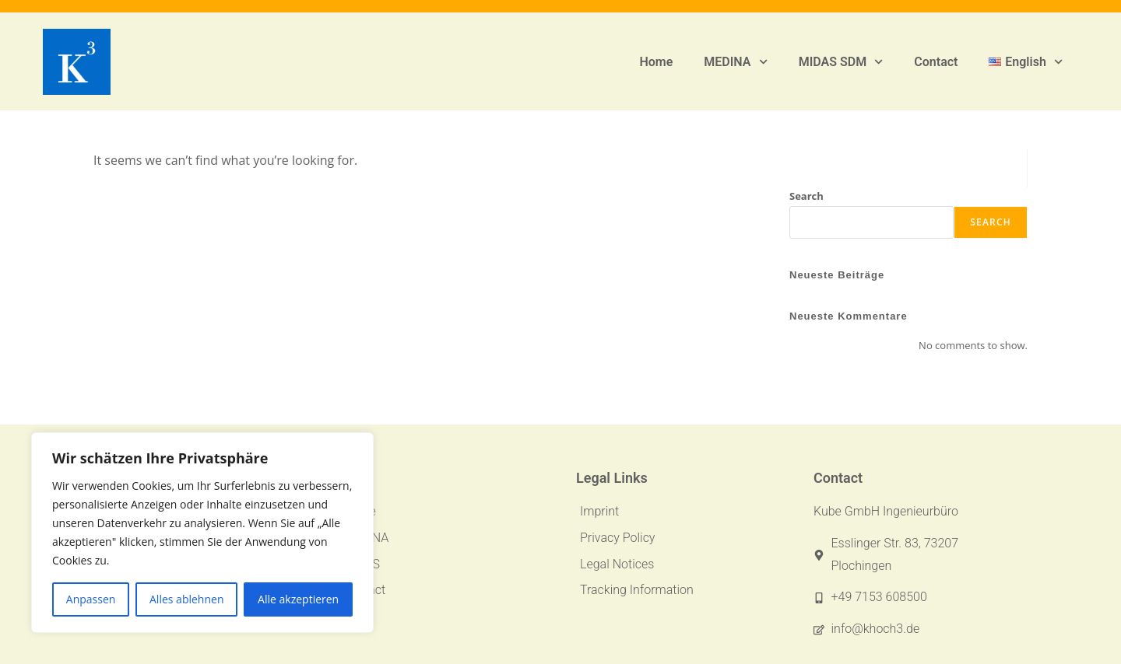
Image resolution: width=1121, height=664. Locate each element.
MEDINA (735, 62)
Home (656, 61)
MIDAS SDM (841, 62)
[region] (202, 532)
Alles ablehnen (186, 599)
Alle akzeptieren (298, 599)
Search (806, 196)
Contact (936, 61)
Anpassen (91, 599)
